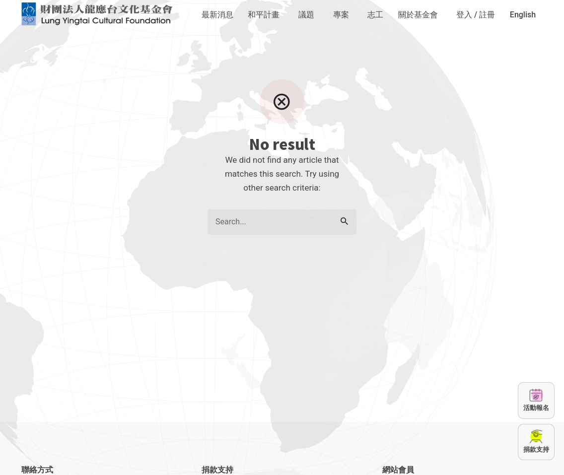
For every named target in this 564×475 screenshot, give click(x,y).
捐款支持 (536, 441)
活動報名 (536, 399)
